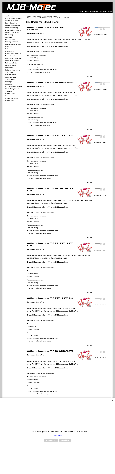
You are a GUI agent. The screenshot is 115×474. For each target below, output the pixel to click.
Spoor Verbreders (10, 77)
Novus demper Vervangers (13, 58)
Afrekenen (103, 11)
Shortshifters (9, 72)
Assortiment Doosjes (11, 20)
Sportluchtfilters (10, 79)
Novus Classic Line (11, 56)
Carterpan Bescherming (12, 32)
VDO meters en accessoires (13, 86)
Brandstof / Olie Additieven (13, 30)
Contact (109, 11)
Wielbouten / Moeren (11, 98)
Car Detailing (9, 35)
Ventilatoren (8, 91)
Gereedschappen (10, 65)
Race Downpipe (10, 39)
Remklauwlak (9, 67)
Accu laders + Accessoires (13, 18)
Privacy (86, 11)
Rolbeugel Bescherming (12, 70)
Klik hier (89, 76)
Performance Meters (11, 63)
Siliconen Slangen (10, 75)
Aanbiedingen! (9, 16)
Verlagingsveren (10, 93)
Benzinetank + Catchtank (12, 25)
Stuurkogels (8, 82)
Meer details (57, 435)
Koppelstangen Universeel (13, 53)
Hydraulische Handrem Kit (13, 44)
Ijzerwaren (8, 46)
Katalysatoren (9, 51)
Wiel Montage (9, 100)
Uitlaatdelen (8, 84)
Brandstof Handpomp (11, 28)
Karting (7, 49)
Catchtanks (8, 37)
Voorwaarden (94, 11)
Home (81, 11)
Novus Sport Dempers (12, 60)
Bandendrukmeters (11, 23)
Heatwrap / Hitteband (11, 42)
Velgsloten (8, 96)
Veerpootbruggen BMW (12, 89)
